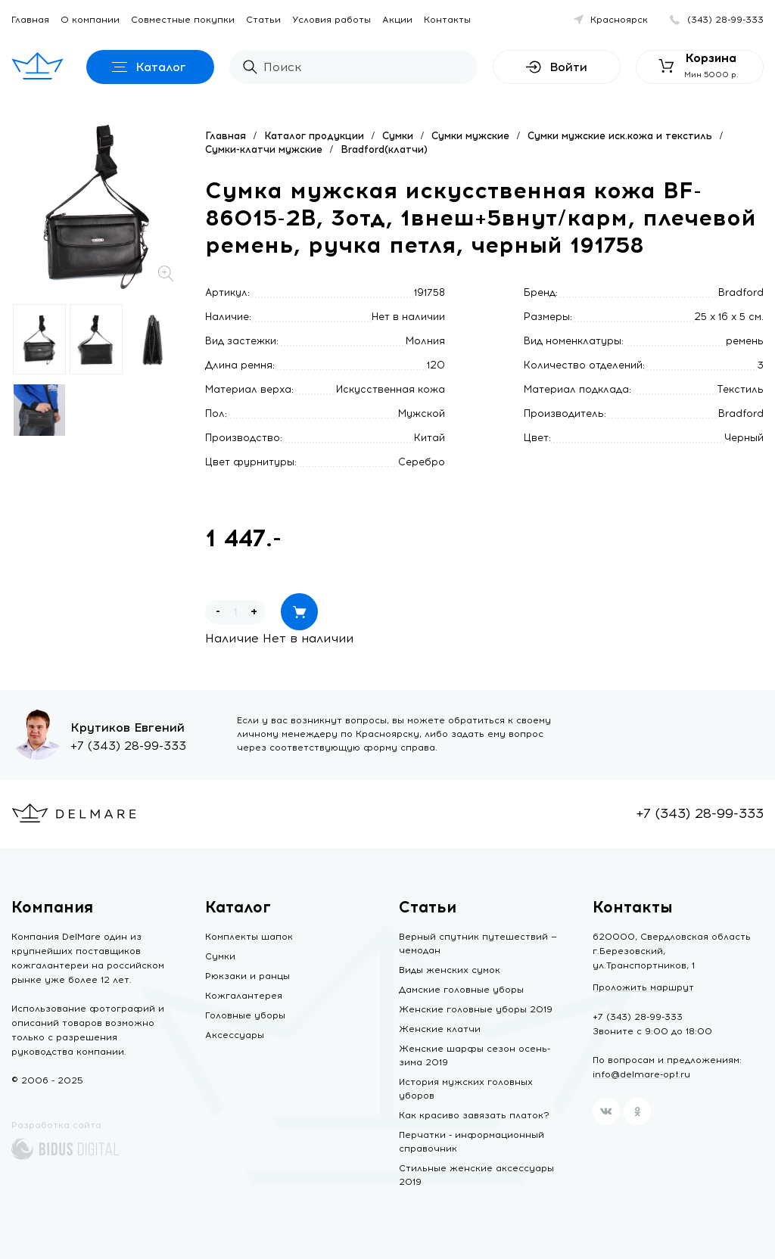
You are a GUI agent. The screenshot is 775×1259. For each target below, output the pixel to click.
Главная (30, 19)
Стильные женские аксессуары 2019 (476, 1175)
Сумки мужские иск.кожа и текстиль (620, 135)
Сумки (397, 135)
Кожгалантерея (243, 995)
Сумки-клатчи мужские (263, 149)
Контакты (447, 19)
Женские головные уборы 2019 (475, 1009)
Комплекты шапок (249, 936)
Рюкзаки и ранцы (247, 976)
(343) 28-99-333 (725, 19)
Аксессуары (234, 1035)
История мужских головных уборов (466, 1089)
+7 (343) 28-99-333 (128, 745)
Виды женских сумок (449, 970)
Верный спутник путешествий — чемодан (478, 943)
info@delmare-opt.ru (641, 1074)
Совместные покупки (183, 19)
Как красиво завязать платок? (474, 1115)
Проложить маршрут (643, 987)
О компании (90, 19)
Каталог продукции (314, 135)
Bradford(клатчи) (384, 149)
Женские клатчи (440, 1029)
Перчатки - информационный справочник (471, 1142)
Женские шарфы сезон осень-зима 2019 (474, 1055)
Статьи (263, 19)
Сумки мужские (470, 135)
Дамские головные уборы (461, 989)
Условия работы (331, 19)
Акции (397, 19)
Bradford (741, 292)
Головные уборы (245, 1015)
